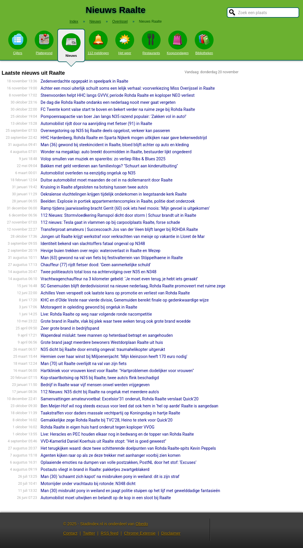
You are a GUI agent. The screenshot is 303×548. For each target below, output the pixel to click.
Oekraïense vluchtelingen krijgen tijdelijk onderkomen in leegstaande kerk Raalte (114, 194)
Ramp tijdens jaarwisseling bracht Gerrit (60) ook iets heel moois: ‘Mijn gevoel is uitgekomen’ (125, 208)
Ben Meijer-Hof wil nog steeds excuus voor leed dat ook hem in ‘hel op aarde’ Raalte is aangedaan (129, 406)
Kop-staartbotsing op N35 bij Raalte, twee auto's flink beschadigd (100, 377)
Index (73, 21)
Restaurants (151, 43)
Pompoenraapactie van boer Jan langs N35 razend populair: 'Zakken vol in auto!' (113, 116)
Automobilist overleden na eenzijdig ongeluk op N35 (88, 173)
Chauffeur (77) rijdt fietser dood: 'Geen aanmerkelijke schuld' (96, 264)
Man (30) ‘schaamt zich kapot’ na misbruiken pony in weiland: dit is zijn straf (110, 476)
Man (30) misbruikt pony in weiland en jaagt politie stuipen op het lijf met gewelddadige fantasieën (130, 490)
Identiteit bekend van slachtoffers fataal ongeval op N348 (93, 243)
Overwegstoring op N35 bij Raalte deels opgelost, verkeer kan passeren (105, 130)
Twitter (89, 533)
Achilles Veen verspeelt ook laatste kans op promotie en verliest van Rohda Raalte (115, 293)
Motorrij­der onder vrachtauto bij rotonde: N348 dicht (88, 483)
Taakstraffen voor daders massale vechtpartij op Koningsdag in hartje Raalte (110, 413)
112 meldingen (98, 43)
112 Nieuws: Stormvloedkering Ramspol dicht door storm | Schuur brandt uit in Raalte (118, 215)
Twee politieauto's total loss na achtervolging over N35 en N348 (98, 271)
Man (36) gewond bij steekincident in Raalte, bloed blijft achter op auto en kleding (115, 144)
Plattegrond (44, 43)
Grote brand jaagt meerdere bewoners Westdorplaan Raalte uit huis (102, 342)
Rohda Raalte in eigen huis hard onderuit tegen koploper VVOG (97, 427)
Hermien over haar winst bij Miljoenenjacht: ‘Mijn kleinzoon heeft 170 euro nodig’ (114, 356)
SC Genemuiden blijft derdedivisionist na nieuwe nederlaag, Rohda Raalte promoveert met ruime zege (133, 286)
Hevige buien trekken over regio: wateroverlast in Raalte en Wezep (100, 250)
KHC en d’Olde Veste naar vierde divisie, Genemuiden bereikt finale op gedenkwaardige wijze (125, 300)
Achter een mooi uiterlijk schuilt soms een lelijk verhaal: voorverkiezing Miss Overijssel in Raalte (128, 88)
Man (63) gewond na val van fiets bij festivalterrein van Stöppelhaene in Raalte (112, 257)
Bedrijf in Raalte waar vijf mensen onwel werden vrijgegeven (95, 384)
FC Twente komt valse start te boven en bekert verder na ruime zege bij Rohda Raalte (118, 109)
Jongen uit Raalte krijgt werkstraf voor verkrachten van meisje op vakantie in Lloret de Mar (123, 236)
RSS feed (109, 533)
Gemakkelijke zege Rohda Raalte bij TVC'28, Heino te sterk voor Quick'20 (106, 420)
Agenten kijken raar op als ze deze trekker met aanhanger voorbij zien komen (110, 455)
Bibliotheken (204, 43)
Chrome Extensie (139, 533)
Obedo (142, 524)
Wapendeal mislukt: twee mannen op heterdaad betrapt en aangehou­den (107, 335)
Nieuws (71, 47)
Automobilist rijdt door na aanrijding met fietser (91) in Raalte (96, 123)
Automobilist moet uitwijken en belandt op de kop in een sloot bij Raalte (106, 497)
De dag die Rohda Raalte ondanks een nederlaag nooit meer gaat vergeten (108, 102)
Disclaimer (170, 533)
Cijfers (17, 43)
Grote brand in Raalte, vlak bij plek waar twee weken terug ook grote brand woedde (116, 321)
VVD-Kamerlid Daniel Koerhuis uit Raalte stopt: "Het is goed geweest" (103, 441)
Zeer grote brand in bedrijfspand (70, 328)
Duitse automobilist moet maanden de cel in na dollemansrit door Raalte (106, 180)
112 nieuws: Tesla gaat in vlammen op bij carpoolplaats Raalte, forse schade (110, 222)
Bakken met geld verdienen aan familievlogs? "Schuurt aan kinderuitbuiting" (109, 166)
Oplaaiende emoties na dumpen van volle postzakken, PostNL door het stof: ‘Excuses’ (118, 462)
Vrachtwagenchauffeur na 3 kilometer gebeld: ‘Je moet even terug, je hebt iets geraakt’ (119, 279)
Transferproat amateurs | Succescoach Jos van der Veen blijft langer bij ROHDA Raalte (119, 229)
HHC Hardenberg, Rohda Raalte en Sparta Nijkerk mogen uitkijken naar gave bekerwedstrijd (124, 137)
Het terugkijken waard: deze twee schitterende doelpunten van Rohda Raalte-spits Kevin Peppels (128, 448)
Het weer (124, 43)
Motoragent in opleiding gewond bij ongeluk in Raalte (89, 307)
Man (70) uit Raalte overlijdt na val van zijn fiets (83, 363)
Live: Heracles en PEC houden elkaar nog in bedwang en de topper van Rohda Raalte (117, 434)
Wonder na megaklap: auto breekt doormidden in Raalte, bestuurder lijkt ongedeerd (116, 151)
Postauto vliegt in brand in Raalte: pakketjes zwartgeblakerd (95, 469)
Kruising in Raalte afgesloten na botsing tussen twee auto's (94, 187)
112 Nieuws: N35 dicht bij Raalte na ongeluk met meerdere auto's (100, 391)
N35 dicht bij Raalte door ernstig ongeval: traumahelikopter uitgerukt (103, 349)
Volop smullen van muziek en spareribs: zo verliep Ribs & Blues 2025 (103, 158)
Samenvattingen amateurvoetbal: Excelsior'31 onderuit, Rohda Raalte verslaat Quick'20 (120, 399)
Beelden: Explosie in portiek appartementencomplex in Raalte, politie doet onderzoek (118, 201)
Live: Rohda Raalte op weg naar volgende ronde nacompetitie (96, 314)
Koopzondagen (178, 43)
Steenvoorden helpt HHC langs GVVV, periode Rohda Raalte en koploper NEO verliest (117, 95)
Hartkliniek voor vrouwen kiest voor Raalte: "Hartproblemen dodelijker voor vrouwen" (117, 370)
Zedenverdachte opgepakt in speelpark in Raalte (84, 81)
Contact (70, 533)
